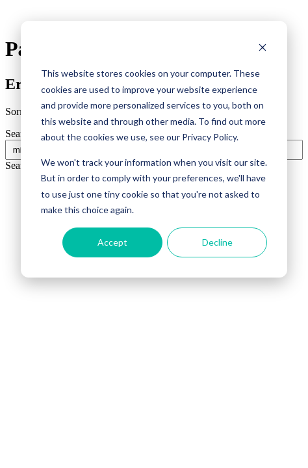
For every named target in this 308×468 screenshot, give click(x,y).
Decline (217, 242)
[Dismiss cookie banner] (262, 49)
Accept (112, 242)
